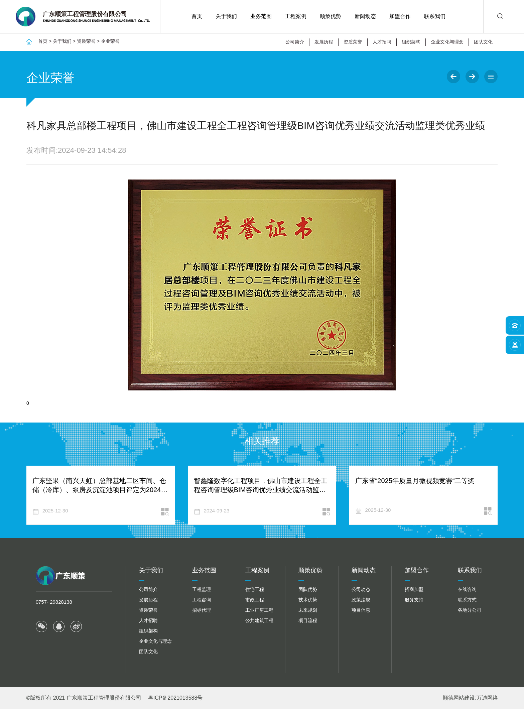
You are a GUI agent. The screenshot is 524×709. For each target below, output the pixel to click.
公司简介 (294, 41)
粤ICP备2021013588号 (175, 698)
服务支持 (414, 599)
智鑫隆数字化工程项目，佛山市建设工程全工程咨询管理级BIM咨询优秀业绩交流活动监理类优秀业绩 (261, 489)
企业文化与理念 (447, 41)
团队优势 (307, 589)
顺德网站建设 (459, 698)
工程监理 (201, 589)
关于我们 (226, 16)
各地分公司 (469, 610)
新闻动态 (365, 16)
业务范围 (261, 16)
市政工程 (254, 599)
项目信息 (361, 610)
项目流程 (307, 620)
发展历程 (323, 41)
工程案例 (295, 16)
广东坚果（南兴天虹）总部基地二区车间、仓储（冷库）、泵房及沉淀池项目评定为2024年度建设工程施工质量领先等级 (100, 489)
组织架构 (411, 41)
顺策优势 (330, 16)
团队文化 (483, 41)
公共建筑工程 (259, 620)
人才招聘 (382, 41)
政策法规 (361, 599)
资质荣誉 (86, 41)
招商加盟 (414, 589)
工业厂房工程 (259, 610)
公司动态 (361, 589)
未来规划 (307, 610)
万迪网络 (487, 698)
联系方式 (467, 599)
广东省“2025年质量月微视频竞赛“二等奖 (415, 480)
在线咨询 (467, 589)
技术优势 (307, 599)
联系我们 (434, 16)
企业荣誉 (110, 41)
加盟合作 (400, 16)
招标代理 (201, 610)
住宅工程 (254, 589)
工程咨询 (201, 599)
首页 (196, 16)
